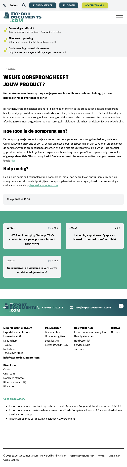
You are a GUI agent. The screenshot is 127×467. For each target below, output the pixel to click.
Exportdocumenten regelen (90, 332)
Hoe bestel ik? (82, 340)
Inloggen (69, 5)
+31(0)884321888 (50, 307)
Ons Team (9, 373)
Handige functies (84, 336)
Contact (8, 369)
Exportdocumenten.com (43, 185)
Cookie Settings (11, 459)
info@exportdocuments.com (93, 307)
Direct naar (10, 365)
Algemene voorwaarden (82, 455)
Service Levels (82, 345)
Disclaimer (114, 455)
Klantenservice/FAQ (14, 382)
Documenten (53, 328)
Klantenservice (42, 5)
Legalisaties (52, 340)
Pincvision (9, 386)
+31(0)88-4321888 (13, 353)
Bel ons (11, 5)
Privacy (101, 455)
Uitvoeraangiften (55, 336)
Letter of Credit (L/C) (57, 345)
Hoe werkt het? (83, 328)
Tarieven (79, 349)
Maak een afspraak (14, 378)
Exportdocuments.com (17, 328)
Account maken (94, 5)
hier (13, 160)
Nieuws (11, 68)
